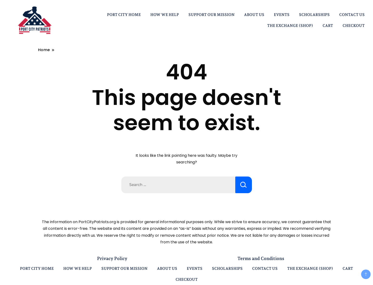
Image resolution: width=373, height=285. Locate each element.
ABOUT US (254, 14)
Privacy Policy (112, 258)
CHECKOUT (354, 25)
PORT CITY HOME (124, 14)
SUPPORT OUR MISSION (211, 14)
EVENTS (282, 14)
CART (328, 25)
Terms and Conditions (260, 258)
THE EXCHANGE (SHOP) (290, 25)
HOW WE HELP (164, 14)
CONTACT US (352, 14)
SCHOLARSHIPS (314, 14)
